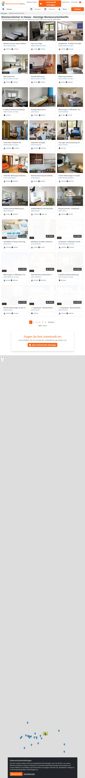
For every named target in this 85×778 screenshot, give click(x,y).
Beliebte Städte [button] (32, 2)
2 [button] (33, 322)
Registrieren (66, 2)
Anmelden (74, 2)
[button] (51, 322)
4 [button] (39, 322)
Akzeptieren (16, 774)
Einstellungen (29, 774)
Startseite (4, 13)
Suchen (77, 9)
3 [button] (36, 322)
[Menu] (81, 2)
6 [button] (45, 322)
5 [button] (42, 322)
